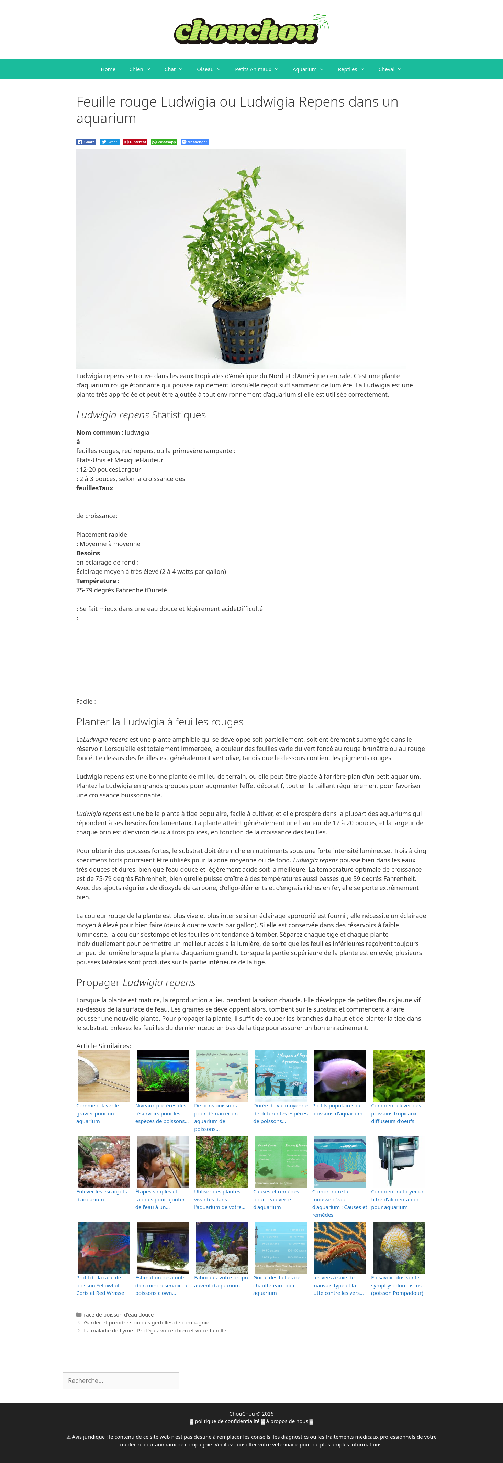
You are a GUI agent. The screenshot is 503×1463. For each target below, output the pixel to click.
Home (108, 69)
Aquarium (312, 69)
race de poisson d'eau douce (119, 1314)
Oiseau (212, 69)
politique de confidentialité (227, 1421)
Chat (177, 69)
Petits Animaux (260, 69)
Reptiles (355, 69)
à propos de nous (287, 1421)
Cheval (394, 69)
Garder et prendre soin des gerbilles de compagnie (146, 1322)
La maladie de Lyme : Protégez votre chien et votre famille (155, 1330)
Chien (143, 69)
